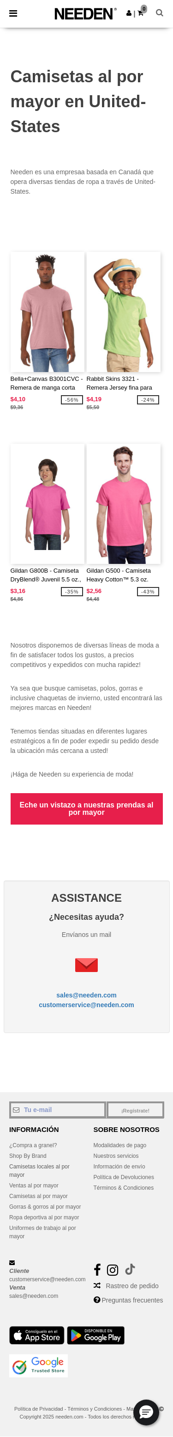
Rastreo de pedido (132, 1286)
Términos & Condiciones (124, 1188)
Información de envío (119, 1166)
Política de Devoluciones (124, 1177)
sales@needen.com (86, 995)
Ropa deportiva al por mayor (44, 1217)
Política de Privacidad (38, 1409)
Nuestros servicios (116, 1156)
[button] (128, 13)
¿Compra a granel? (33, 1145)
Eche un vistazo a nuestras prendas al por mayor (87, 808)
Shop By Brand (28, 1156)
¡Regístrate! (135, 1110)
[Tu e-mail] (57, 1109)
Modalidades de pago (120, 1145)
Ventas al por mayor (34, 1185)
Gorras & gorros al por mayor (45, 1207)
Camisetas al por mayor (38, 1196)
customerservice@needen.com (86, 1005)
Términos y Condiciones (94, 1409)
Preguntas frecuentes (132, 1300)
